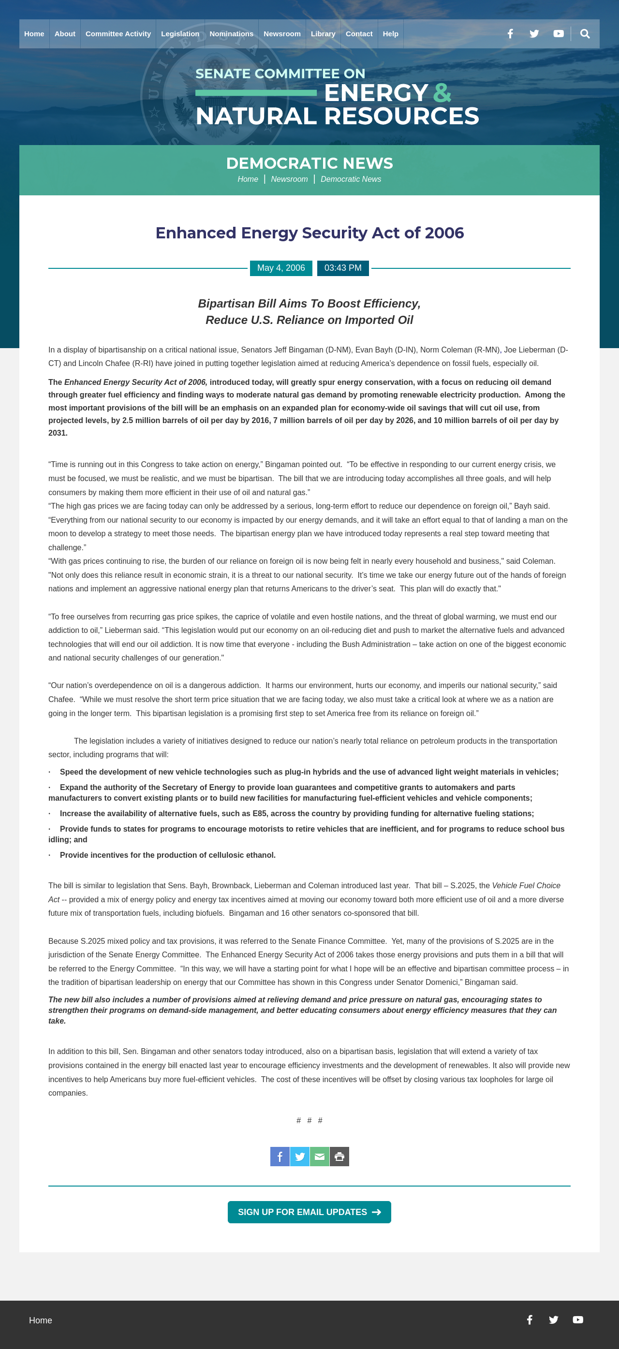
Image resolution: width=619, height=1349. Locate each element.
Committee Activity (118, 33)
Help (391, 33)
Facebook (280, 1156)
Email (319, 1156)
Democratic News (309, 163)
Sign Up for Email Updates (309, 1212)
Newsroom (282, 33)
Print (339, 1156)
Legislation (180, 33)
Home (34, 33)
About (65, 33)
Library (323, 33)
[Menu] (585, 33)
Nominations (232, 33)
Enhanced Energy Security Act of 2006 (309, 232)
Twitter (300, 1156)
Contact (359, 33)
